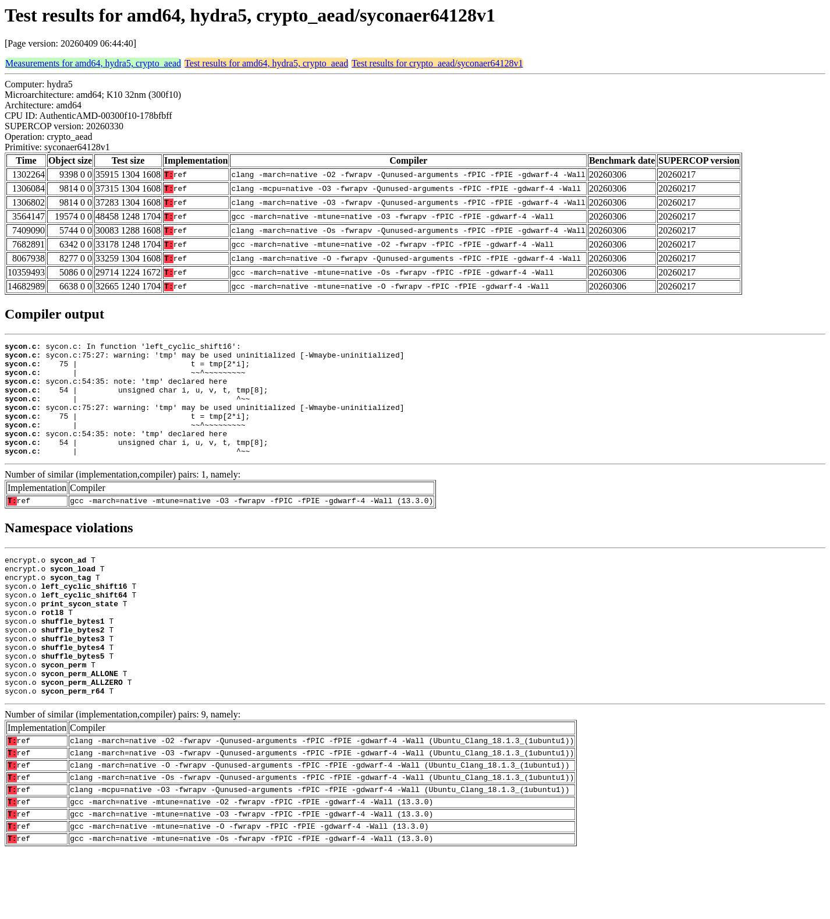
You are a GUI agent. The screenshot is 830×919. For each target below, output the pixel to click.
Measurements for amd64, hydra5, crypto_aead (93, 63)
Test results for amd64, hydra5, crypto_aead (266, 63)
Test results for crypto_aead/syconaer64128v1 (437, 63)
